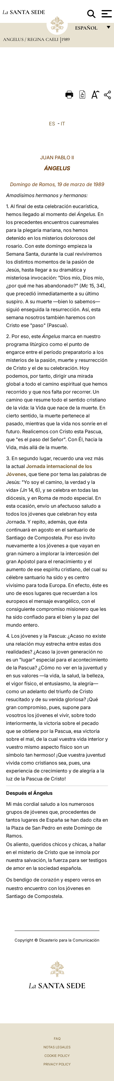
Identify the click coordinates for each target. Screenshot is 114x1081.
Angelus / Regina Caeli (31, 39)
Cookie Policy (57, 1056)
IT (63, 124)
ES (52, 124)
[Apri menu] (106, 14)
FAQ (57, 1038)
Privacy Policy (57, 1064)
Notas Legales (57, 1047)
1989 (65, 39)
